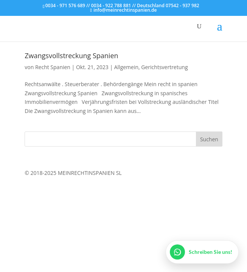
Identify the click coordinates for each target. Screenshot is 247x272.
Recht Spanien (52, 67)
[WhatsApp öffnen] (202, 252)
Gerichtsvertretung (164, 67)
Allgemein (126, 67)
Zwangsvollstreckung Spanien (71, 55)
